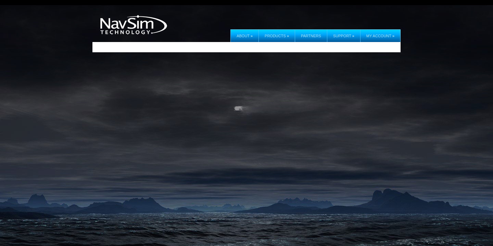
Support (343, 36)
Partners (311, 36)
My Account (380, 36)
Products (277, 36)
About (245, 36)
